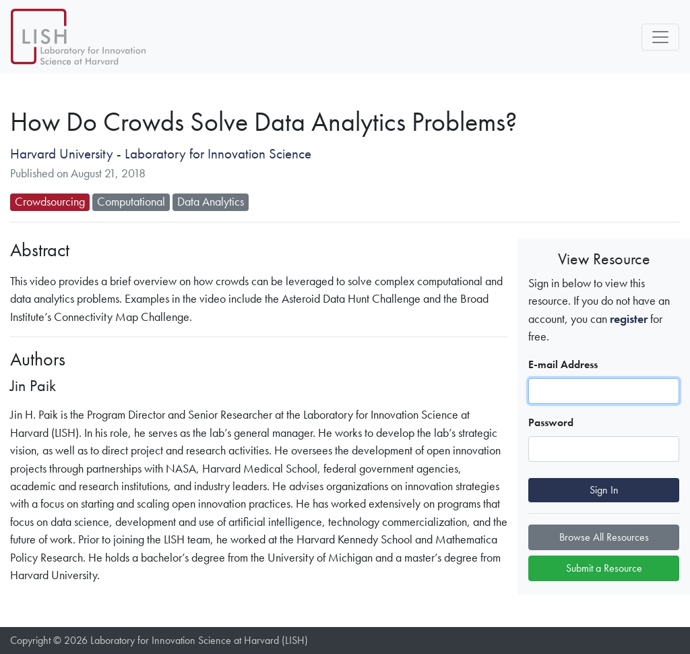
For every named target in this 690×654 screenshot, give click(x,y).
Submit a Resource (604, 568)
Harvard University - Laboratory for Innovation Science (160, 153)
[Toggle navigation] (660, 37)
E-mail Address (563, 364)
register (629, 318)
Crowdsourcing (50, 201)
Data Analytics (210, 201)
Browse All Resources (604, 537)
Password (550, 422)
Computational (131, 201)
